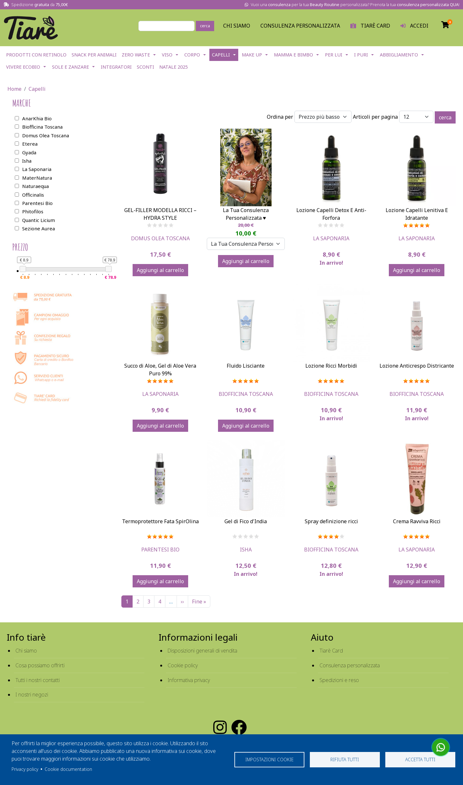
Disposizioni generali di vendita (202, 650)
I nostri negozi (31, 694)
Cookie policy (183, 665)
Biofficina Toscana (246, 393)
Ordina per (280, 116)
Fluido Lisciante (246, 365)
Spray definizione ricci (331, 521)
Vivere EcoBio (23, 67)
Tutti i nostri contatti (37, 680)
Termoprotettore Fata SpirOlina (160, 521)
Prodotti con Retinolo (36, 55)
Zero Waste (136, 55)
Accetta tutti (420, 759)
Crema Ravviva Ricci (417, 521)
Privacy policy (25, 769)
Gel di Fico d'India (245, 521)
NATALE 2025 (173, 67)
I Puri (361, 55)
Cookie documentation (68, 769)
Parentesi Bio (160, 549)
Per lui (333, 55)
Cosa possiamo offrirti (40, 665)
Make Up (252, 55)
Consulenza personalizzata (300, 25)
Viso (167, 55)
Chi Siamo (236, 25)
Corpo (192, 55)
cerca (205, 26)
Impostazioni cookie (269, 759)
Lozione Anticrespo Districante (417, 365)
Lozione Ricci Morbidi (331, 365)
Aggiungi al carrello (160, 270)
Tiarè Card (331, 650)
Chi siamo (26, 650)
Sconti (145, 67)
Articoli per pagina (375, 116)
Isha (246, 549)
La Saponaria (331, 238)
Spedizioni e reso (339, 680)
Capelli (221, 55)
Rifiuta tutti (344, 759)
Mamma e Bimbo (293, 55)
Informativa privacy (189, 680)
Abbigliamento (399, 55)
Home (14, 88)
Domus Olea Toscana (160, 238)
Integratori (116, 67)
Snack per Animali (94, 55)
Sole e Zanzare (70, 67)
